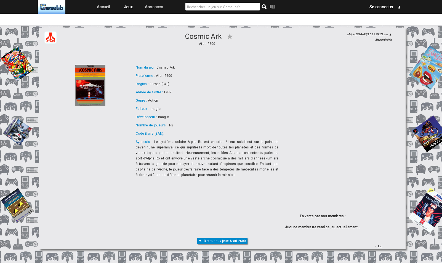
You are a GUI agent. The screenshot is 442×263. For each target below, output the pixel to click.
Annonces (154, 7)
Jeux (128, 7)
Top (379, 246)
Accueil (103, 7)
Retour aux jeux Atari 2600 (222, 241)
